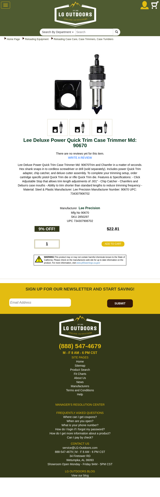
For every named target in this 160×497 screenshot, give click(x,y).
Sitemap (80, 365)
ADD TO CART (113, 243)
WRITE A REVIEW (80, 157)
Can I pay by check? (80, 437)
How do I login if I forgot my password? (80, 429)
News (79, 382)
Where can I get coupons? (80, 417)
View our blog (80, 475)
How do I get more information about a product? (80, 433)
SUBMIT (120, 303)
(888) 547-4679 (80, 346)
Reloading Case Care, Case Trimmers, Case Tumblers (83, 39)
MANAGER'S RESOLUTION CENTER (79, 404)
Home (80, 361)
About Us (80, 378)
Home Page (13, 39)
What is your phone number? (80, 425)
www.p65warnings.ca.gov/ (88, 263)
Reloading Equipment (37, 39)
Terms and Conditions (80, 390)
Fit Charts (80, 373)
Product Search (80, 369)
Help (80, 394)
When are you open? (80, 421)
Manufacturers (80, 386)
